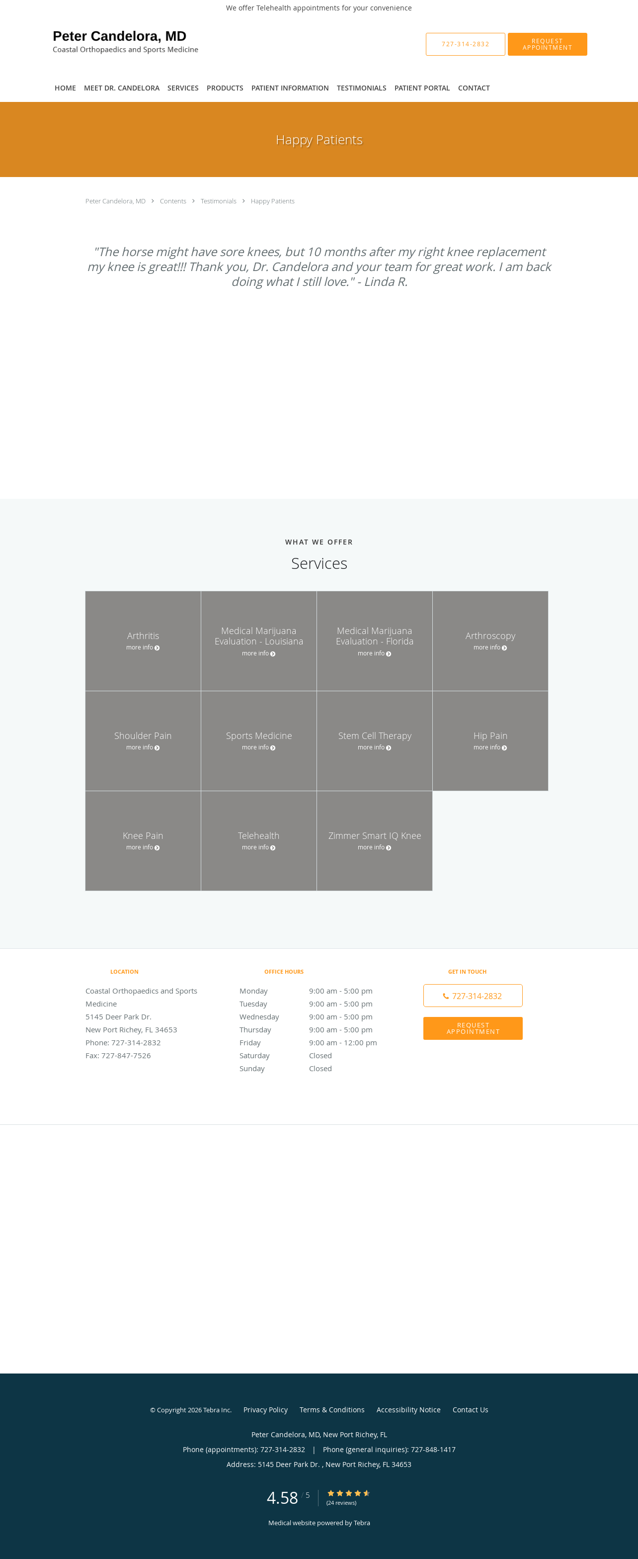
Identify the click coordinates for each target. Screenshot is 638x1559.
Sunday (316, 1068)
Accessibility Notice (409, 1409)
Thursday (316, 1029)
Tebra (362, 1522)
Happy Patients (273, 200)
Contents (174, 200)
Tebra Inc (216, 1409)
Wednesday (316, 1016)
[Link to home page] (109, 44)
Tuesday (316, 1003)
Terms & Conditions (332, 1409)
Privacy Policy (265, 1409)
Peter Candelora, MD (116, 200)
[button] (547, 44)
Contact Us (470, 1409)
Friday (316, 1042)
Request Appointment (473, 1028)
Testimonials (219, 200)
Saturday (316, 1055)
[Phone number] (473, 995)
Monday (316, 990)
